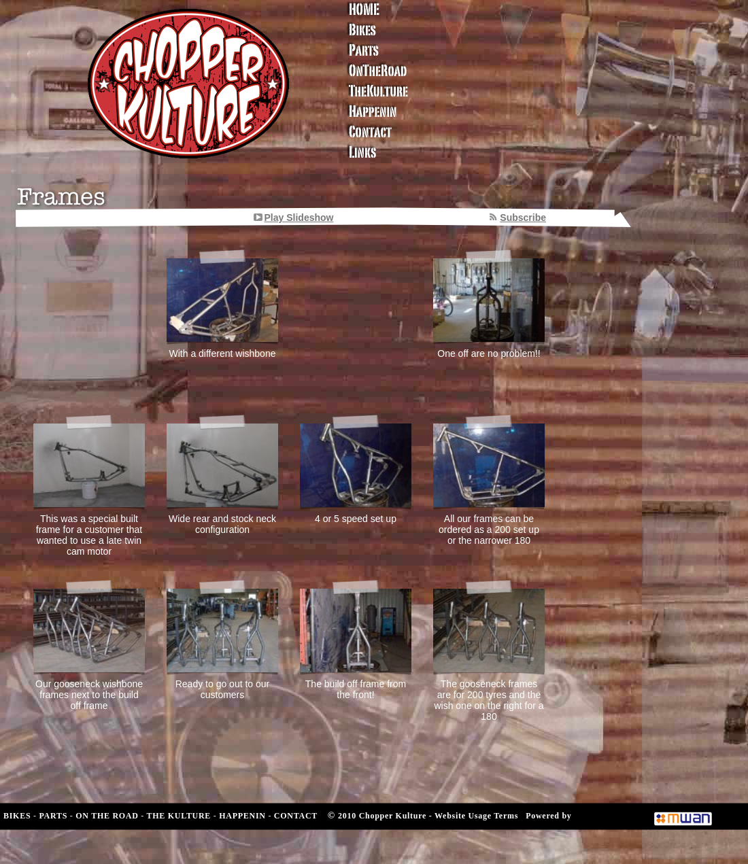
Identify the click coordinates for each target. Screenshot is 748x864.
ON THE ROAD (106, 815)
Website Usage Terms (476, 815)
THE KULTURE (179, 815)
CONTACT (296, 815)
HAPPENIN (242, 815)
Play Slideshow (299, 217)
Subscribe (523, 217)
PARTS (53, 815)
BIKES (17, 815)
